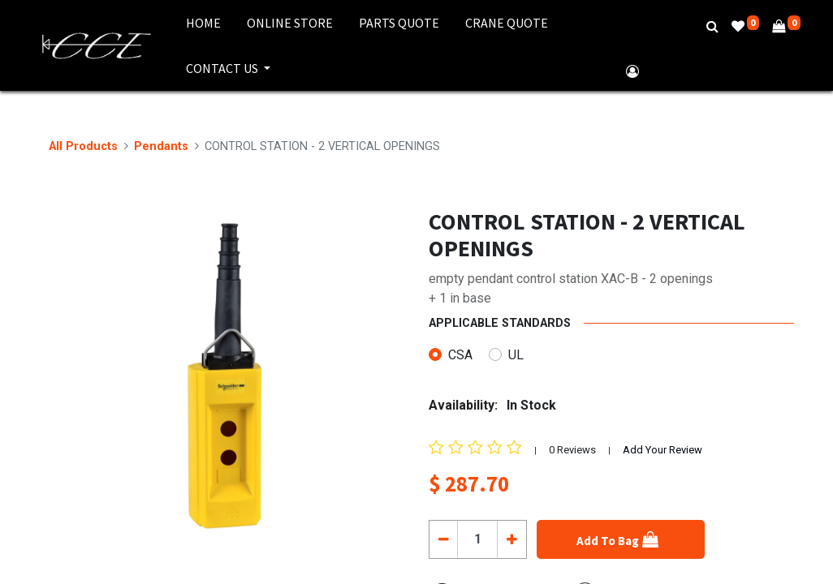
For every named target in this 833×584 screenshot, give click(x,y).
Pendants (161, 146)
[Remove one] (443, 539)
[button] (621, 539)
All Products (83, 146)
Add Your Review (662, 450)
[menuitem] (203, 22)
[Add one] (511, 539)
